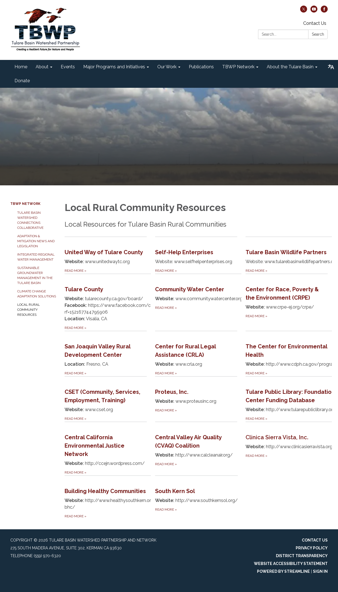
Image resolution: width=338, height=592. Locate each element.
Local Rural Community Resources (28, 310)
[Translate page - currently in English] (331, 67)
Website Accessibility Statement (291, 563)
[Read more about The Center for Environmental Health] (291, 353)
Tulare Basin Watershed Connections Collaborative (30, 220)
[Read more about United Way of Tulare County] (106, 255)
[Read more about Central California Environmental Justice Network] (106, 448)
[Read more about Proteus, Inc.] (196, 399)
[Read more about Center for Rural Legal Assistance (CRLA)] (196, 353)
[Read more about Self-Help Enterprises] (196, 255)
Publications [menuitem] (201, 66)
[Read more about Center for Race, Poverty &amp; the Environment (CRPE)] (287, 302)
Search (318, 34)
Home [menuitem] (20, 66)
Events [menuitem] (68, 66)
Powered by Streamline (283, 571)
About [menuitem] (42, 66)
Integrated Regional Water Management (36, 257)
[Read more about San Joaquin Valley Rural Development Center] (106, 353)
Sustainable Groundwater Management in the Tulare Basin (35, 275)
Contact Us (314, 23)
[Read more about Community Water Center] (200, 302)
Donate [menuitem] (22, 80)
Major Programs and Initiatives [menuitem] (114, 66)
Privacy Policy (312, 548)
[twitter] (303, 11)
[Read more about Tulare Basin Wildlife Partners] (291, 255)
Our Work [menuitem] (167, 66)
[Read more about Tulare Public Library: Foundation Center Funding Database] (290, 399)
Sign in (320, 571)
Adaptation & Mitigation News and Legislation (36, 241)
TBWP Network (25, 204)
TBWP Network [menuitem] (238, 66)
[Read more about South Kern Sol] (196, 497)
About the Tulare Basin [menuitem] (290, 66)
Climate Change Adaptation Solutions (36, 293)
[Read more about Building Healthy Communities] (110, 497)
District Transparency (302, 556)
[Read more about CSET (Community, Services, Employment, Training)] (106, 399)
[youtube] (313, 11)
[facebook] (324, 11)
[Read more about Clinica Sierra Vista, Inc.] (289, 448)
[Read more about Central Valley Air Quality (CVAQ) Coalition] (196, 448)
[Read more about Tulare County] (110, 302)
